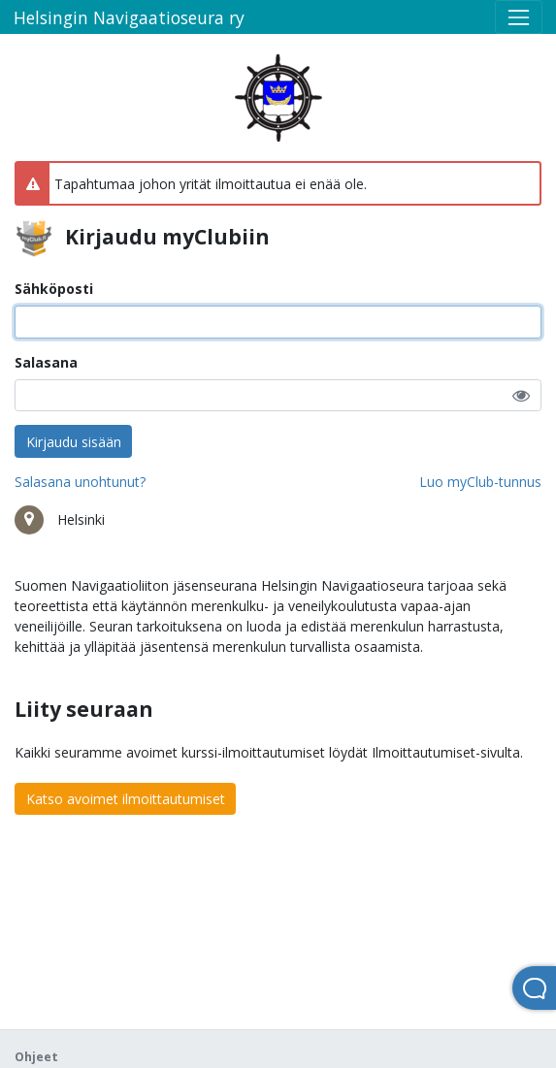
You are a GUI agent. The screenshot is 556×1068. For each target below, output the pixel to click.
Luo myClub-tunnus (480, 481)
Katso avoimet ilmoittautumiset (125, 799)
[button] (521, 395)
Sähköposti (54, 288)
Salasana (46, 362)
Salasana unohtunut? (80, 481)
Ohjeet (36, 1057)
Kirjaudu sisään (73, 442)
